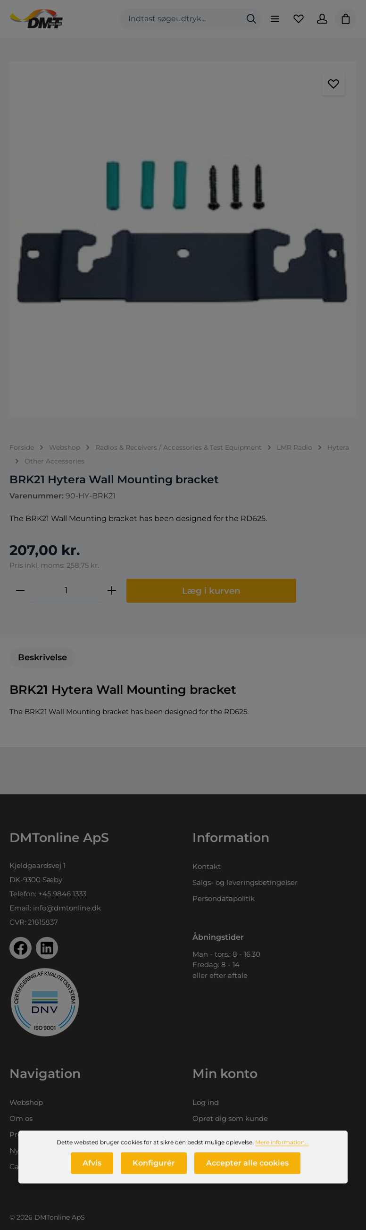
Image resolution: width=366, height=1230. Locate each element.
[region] (183, 239)
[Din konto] (322, 19)
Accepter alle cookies (247, 1166)
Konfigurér (154, 1166)
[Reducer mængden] (20, 590)
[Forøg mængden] (112, 590)
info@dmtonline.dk (67, 907)
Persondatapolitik (223, 898)
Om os (21, 1118)
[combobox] (180, 19)
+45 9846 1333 (62, 893)
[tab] (42, 657)
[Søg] (251, 19)
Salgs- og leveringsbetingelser (245, 882)
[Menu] (275, 19)
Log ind (205, 1102)
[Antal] (66, 590)
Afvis (92, 1166)
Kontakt (206, 866)
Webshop (26, 1102)
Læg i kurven (211, 590)
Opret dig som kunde (230, 1118)
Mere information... (282, 1145)
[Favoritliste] (298, 19)
